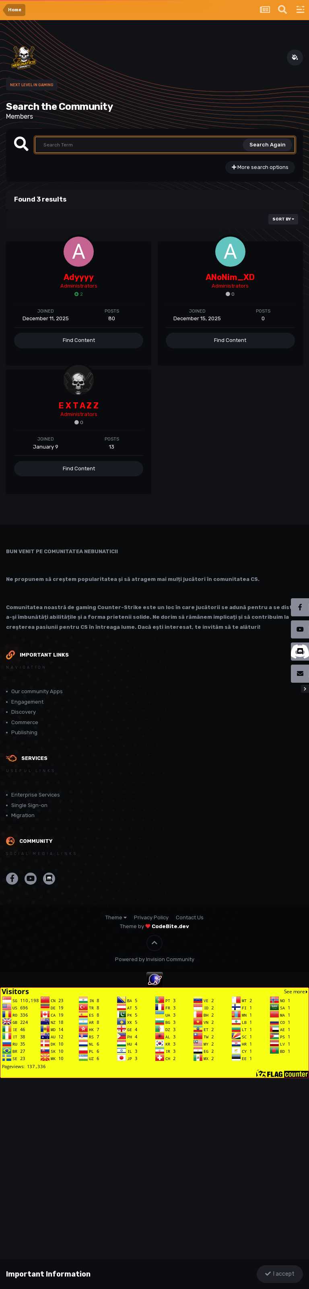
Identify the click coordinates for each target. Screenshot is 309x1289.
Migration (23, 815)
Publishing (24, 732)
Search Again (267, 145)
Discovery (23, 712)
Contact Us (190, 917)
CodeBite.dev (170, 926)
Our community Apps (37, 691)
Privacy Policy (151, 917)
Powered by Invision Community (154, 959)
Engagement (27, 702)
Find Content (79, 340)
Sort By (283, 219)
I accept (280, 1273)
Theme (116, 917)
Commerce (24, 722)
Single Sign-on (29, 805)
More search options (260, 167)
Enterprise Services (35, 795)
